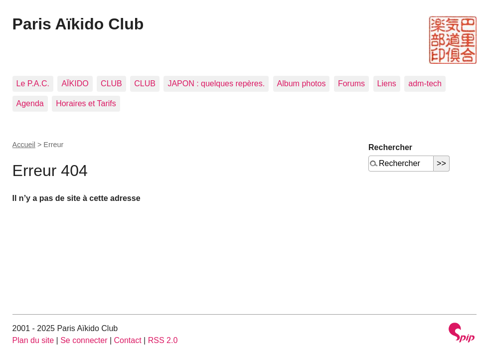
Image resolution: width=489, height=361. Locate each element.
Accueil (23, 145)
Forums (351, 83)
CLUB (111, 83)
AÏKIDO (74, 83)
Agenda (30, 103)
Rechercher (390, 147)
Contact (128, 340)
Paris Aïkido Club (78, 24)
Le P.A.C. (32, 83)
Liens (386, 83)
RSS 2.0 (163, 340)
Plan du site (33, 340)
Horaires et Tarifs (86, 103)
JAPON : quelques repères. (216, 83)
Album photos (301, 83)
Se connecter (83, 340)
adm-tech (425, 83)
